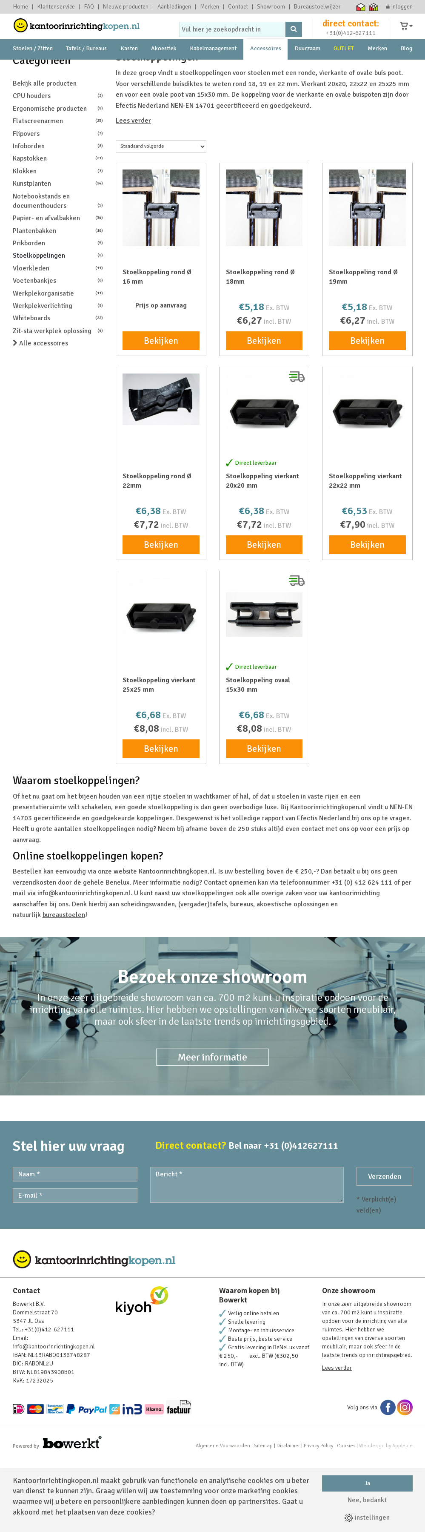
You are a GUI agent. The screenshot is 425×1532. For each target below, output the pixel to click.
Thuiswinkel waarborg (360, 7)
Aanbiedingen (174, 6)
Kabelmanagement (213, 68)
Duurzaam (307, 68)
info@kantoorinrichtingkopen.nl (54, 1419)
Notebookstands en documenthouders (58, 274)
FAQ (89, 6)
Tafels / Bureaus (86, 68)
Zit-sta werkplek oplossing (58, 404)
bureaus (240, 977)
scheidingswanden (148, 977)
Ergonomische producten (58, 181)
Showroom (271, 6)
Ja (367, 1483)
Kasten (129, 68)
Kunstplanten (58, 256)
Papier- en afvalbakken (58, 291)
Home (20, 6)
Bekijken (161, 414)
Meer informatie (212, 1130)
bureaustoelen (64, 988)
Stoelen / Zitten (33, 68)
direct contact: (350, 31)
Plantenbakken (58, 303)
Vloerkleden (58, 341)
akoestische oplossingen (293, 977)
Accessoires (265, 68)
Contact (238, 6)
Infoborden (58, 219)
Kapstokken (58, 231)
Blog (406, 68)
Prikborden (58, 316)
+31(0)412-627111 (351, 41)
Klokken (58, 244)
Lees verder (133, 194)
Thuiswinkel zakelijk (373, 7)
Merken (209, 6)
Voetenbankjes (58, 353)
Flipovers (58, 206)
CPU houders (58, 168)
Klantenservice (56, 6)
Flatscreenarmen (58, 194)
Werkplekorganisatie (58, 366)
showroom (80, 87)
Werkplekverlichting (58, 378)
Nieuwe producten (125, 6)
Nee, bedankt (367, 1500)
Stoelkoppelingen (58, 328)
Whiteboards (58, 391)
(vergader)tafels (202, 977)
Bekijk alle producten (45, 156)
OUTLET (344, 68)
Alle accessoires (40, 416)
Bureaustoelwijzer (317, 6)
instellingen (367, 1517)
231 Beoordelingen (345, 87)
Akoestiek (164, 68)
